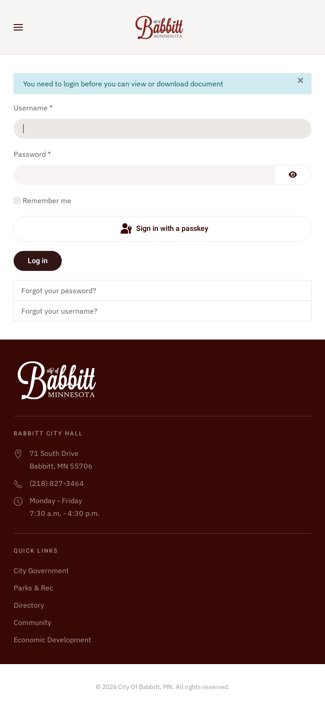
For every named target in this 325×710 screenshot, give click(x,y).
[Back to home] (162, 27)
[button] (18, 27)
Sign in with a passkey (163, 229)
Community (32, 622)
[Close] (300, 80)
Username (33, 107)
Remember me (47, 200)
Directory (29, 605)
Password (32, 154)
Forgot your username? (59, 310)
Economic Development (52, 639)
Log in (38, 260)
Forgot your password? (58, 290)
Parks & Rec (33, 587)
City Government (41, 570)
